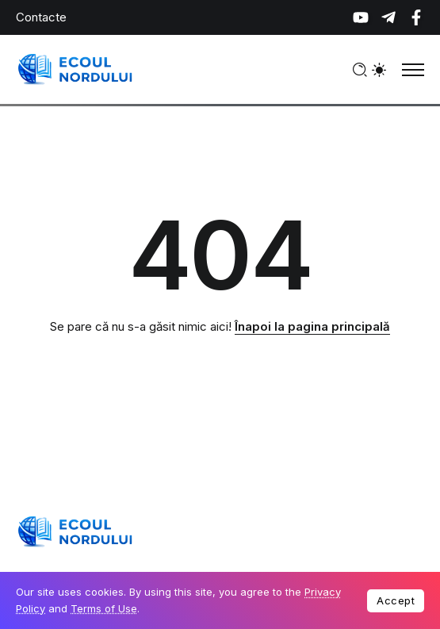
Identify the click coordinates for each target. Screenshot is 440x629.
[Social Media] (361, 17)
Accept (396, 600)
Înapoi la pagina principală (312, 326)
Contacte (41, 17)
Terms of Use (104, 608)
